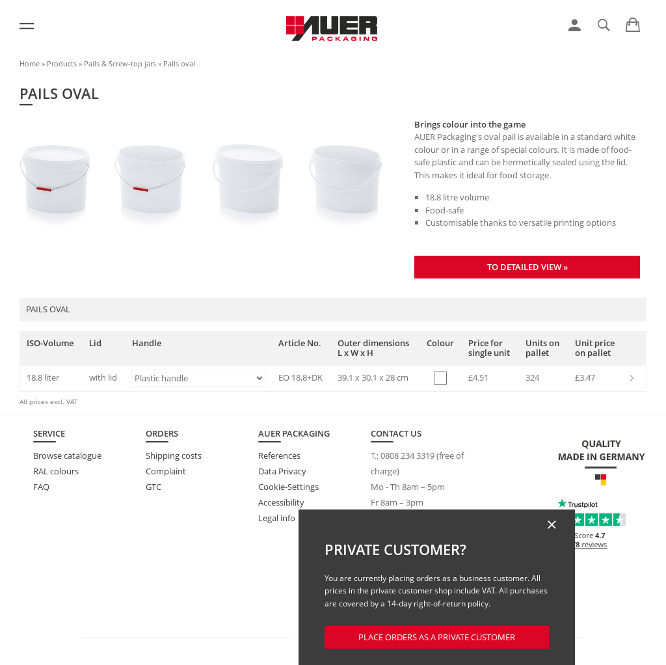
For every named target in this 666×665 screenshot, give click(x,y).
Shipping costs (174, 455)
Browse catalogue (67, 455)
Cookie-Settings (288, 487)
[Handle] (198, 378)
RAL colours (56, 471)
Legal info (276, 518)
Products (62, 63)
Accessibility (281, 502)
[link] (574, 25)
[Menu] (27, 26)
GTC (153, 487)
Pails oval (179, 63)
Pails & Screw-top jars (120, 63)
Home (30, 63)
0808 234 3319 (407, 455)
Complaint (166, 471)
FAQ (41, 487)
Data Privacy (282, 471)
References (279, 455)
